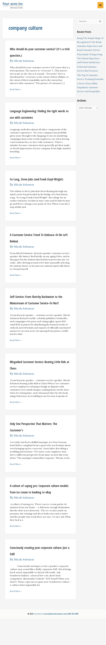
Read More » (16, 90)
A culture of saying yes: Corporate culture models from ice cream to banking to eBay (38, 511)
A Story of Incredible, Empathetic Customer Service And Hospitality (89, 100)
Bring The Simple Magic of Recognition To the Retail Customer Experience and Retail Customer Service (89, 47)
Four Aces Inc (37, 640)
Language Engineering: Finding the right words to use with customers (38, 117)
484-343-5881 (74, 640)
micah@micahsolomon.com (55, 640)
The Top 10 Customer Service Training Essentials (88, 88)
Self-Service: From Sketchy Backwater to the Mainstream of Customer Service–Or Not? (39, 316)
